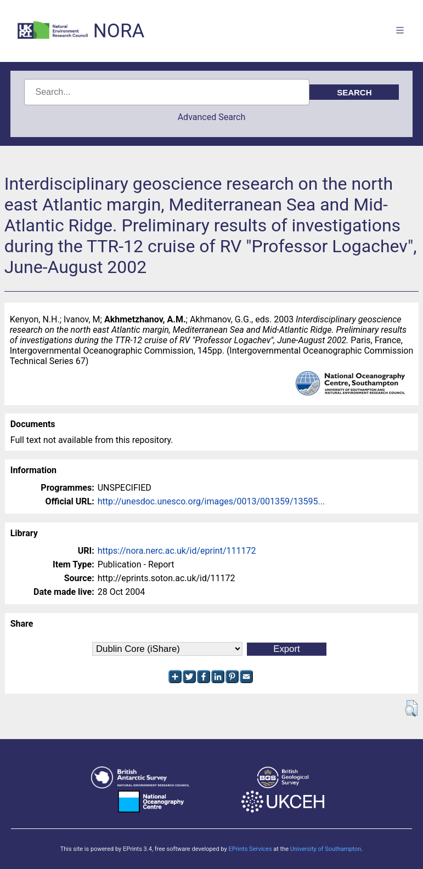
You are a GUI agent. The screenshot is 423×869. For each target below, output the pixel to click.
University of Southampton (326, 849)
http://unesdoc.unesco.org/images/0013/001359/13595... (211, 501)
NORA (118, 31)
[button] (411, 708)
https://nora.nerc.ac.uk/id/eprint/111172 (177, 551)
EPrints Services (250, 849)
